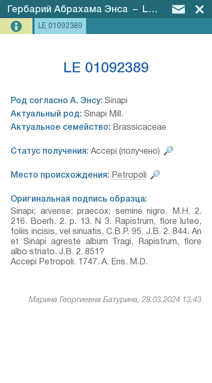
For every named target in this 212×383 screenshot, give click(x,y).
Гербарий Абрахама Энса (67, 9)
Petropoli (129, 175)
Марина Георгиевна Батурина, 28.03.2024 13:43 (115, 300)
